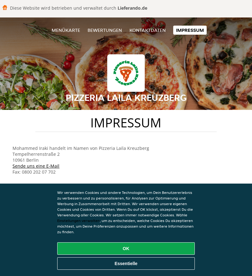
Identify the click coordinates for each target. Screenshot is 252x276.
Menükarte (66, 30)
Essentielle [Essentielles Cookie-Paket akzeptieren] (125, 263)
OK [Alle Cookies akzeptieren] (126, 248)
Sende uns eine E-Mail (36, 166)
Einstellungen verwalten (78, 220)
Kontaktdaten (147, 30)
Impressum (190, 30)
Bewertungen (105, 30)
